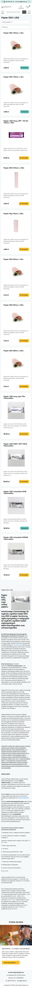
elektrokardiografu (23, 798)
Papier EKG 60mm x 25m (13, 305)
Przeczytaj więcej (9, 963)
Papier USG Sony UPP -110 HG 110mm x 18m (15, 122)
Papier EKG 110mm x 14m (13, 77)
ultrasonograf (18, 645)
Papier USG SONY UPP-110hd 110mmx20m (15, 445)
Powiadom (24, 68)
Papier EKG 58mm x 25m (13, 351)
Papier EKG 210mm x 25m (13, 168)
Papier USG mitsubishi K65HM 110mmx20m (15, 538)
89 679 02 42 (9, 2)
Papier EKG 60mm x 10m (13, 259)
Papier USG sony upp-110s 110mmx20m (14, 397)
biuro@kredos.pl (21, 2)
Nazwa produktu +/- (7, 22)
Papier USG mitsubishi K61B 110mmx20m (14, 492)
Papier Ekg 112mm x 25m (13, 213)
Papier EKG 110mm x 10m (13, 33)
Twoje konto (21, 7)
